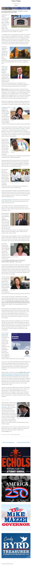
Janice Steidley (4, 284)
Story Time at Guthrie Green (8, 442)
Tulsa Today (16, 1)
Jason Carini (17, 130)
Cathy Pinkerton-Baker (6, 199)
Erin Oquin (4, 107)
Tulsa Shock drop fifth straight (23, 442)
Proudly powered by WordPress (7, 563)
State (12, 434)
